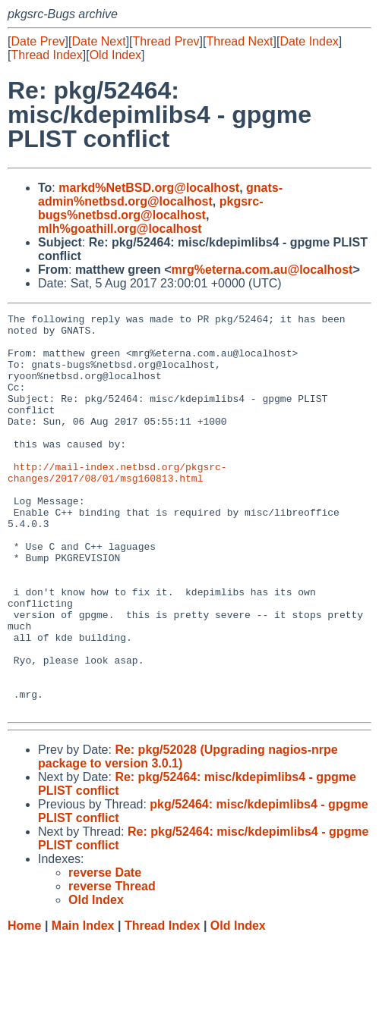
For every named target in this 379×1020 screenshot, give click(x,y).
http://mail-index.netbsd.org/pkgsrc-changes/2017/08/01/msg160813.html (117, 505)
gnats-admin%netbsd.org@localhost (160, 194)
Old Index (115, 55)
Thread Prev (166, 41)
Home (24, 1005)
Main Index (83, 1005)
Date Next (98, 41)
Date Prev (38, 41)
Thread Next (239, 41)
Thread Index (46, 55)
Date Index (309, 41)
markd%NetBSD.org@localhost (148, 187)
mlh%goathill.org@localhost (120, 228)
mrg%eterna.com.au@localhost (262, 269)
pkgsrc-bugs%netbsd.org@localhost (151, 208)
